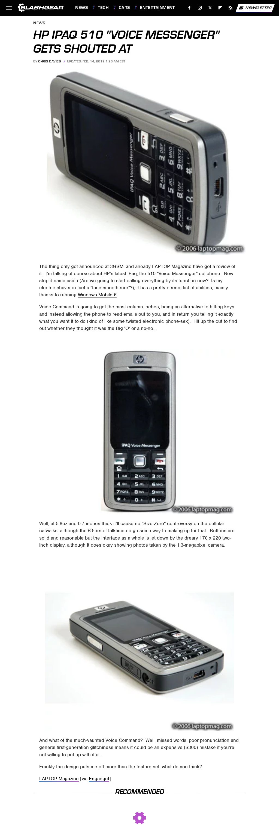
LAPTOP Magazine (59, 779)
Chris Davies (49, 61)
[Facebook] (189, 8)
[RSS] (231, 8)
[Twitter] (210, 8)
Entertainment (157, 7)
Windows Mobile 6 (97, 295)
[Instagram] (200, 8)
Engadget (99, 779)
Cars (124, 7)
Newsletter (255, 7)
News (81, 7)
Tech (103, 7)
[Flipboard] (220, 8)
